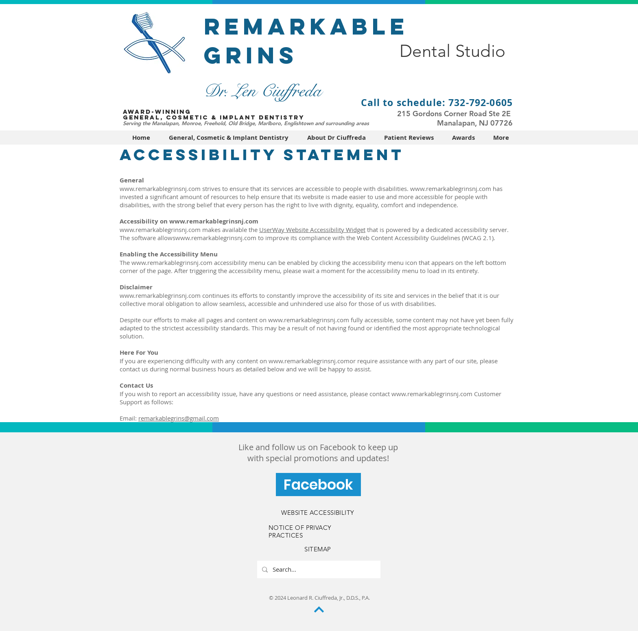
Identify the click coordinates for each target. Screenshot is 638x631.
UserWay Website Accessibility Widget (312, 230)
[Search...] (318, 569)
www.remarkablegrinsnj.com (160, 188)
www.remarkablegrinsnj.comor (312, 361)
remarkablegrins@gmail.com (178, 418)
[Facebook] (318, 484)
